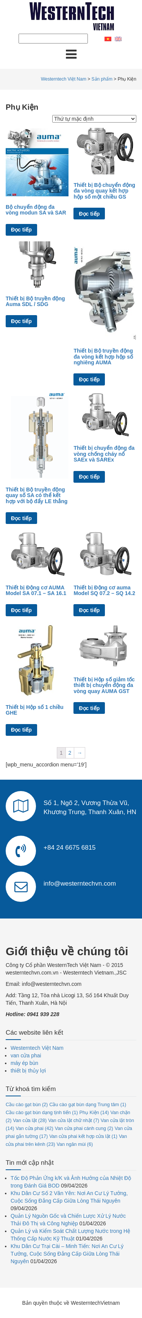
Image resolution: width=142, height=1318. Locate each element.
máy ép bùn (24, 1063)
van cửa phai (26, 1055)
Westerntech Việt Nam (37, 1048)
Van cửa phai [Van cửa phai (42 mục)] (34, 1128)
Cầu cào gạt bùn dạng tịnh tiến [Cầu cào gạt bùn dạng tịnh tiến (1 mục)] (42, 1112)
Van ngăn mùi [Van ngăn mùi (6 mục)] (74, 1144)
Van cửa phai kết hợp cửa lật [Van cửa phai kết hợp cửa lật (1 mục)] (83, 1136)
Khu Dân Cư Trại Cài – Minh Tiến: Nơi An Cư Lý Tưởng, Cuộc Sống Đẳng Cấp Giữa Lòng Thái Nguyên (67, 1253)
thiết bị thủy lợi (28, 1071)
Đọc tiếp (21, 230)
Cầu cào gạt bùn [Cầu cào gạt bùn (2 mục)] (27, 1104)
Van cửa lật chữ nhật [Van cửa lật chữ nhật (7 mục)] (73, 1120)
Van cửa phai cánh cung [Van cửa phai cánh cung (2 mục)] (84, 1128)
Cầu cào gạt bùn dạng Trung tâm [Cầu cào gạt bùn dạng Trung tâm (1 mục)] (87, 1104)
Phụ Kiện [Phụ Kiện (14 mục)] (94, 1112)
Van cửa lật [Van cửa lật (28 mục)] (30, 1120)
